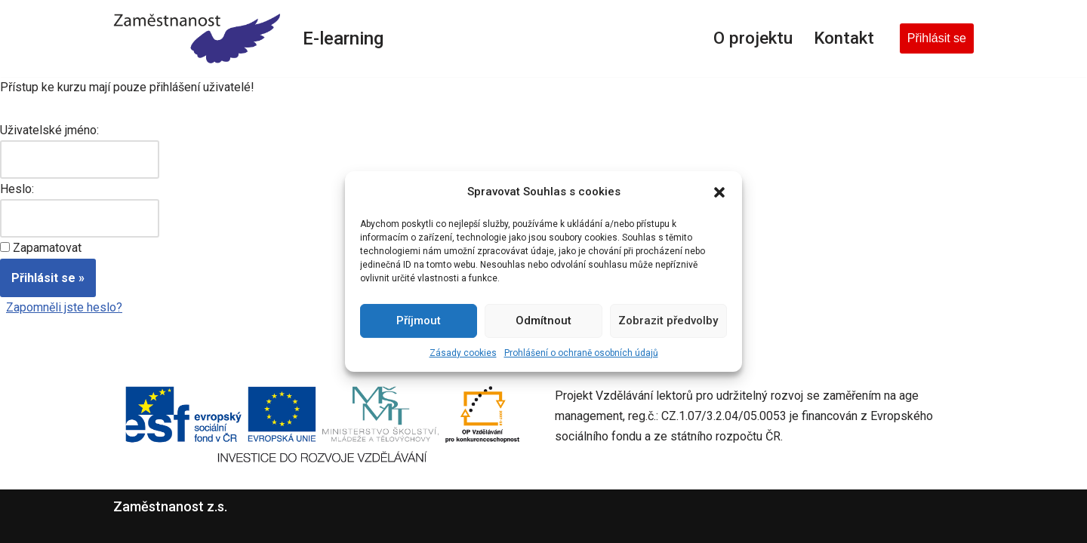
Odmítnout (543, 320)
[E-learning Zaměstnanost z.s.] (196, 38)
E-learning (343, 38)
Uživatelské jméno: (49, 130)
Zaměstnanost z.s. (170, 506)
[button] (719, 192)
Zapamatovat (47, 248)
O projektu (753, 38)
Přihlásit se (936, 38)
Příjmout (418, 320)
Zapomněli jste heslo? (64, 307)
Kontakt (844, 38)
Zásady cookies (463, 353)
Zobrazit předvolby (668, 320)
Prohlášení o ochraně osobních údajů (581, 353)
